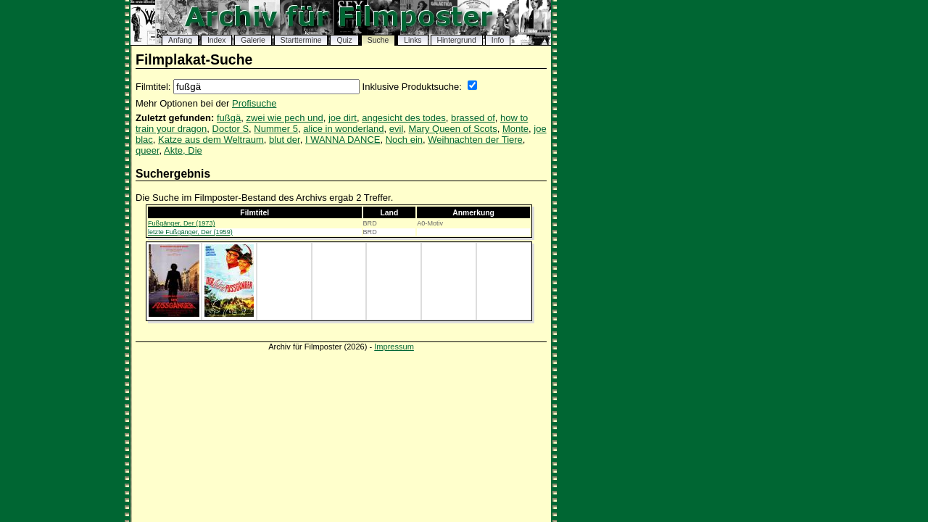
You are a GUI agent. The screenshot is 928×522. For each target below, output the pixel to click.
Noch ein (404, 139)
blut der (284, 139)
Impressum (394, 346)
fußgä (229, 117)
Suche (378, 40)
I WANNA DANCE (343, 139)
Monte (515, 128)
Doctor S (230, 128)
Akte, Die (183, 150)
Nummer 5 (276, 128)
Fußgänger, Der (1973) (181, 223)
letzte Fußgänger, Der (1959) (190, 232)
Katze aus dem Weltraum (211, 139)
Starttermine (301, 40)
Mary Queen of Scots (453, 128)
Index (216, 40)
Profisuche (254, 103)
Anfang (180, 40)
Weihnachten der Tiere (475, 139)
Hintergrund (456, 40)
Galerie (253, 40)
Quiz (344, 40)
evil (396, 128)
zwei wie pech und (284, 117)
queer (148, 150)
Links (412, 40)
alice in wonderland (343, 128)
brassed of (473, 117)
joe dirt (342, 117)
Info (498, 40)
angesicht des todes (404, 117)
